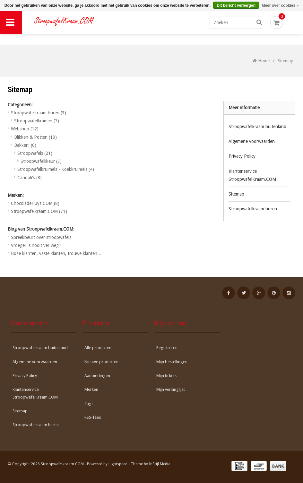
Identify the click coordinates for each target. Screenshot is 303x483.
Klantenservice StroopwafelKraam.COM (252, 175)
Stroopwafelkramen (36, 120)
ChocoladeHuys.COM (35, 203)
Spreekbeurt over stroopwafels (41, 237)
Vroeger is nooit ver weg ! (36, 245)
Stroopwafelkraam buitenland (257, 126)
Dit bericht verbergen (236, 5)
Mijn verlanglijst (170, 389)
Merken (91, 389)
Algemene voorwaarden (252, 141)
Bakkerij (25, 145)
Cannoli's (29, 177)
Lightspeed (117, 464)
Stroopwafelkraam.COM (39, 211)
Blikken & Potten (35, 137)
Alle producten (97, 347)
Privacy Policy (242, 156)
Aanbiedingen (97, 375)
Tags (88, 403)
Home (261, 60)
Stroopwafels (34, 153)
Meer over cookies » (280, 5)
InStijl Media (159, 464)
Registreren (166, 347)
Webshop (25, 128)
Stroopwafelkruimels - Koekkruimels (55, 169)
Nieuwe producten (101, 361)
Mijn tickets (166, 375)
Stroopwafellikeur (41, 161)
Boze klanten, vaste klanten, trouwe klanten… (56, 253)
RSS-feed (92, 417)
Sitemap (285, 60)
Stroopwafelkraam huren (38, 112)
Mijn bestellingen (171, 361)
